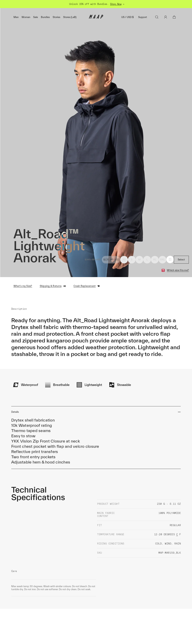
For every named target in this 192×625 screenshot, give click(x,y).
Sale (35, 17)
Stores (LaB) (69, 17)
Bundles (45, 17)
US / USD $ (127, 17)
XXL (162, 259)
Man (16, 17)
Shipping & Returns (53, 286)
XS (124, 259)
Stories (56, 17)
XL (154, 259)
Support (142, 17)
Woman (26, 17)
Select (181, 259)
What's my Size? (23, 286)
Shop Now (115, 4)
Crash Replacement (87, 286)
